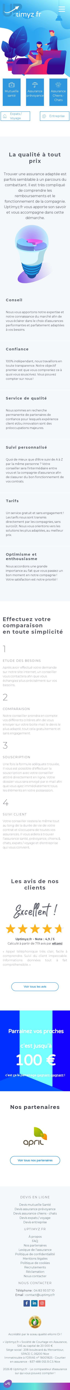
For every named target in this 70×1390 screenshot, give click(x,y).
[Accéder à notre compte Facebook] (27, 1303)
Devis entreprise (35, 1222)
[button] (7, 1383)
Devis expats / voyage (35, 1218)
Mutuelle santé (11, 88)
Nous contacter (35, 1276)
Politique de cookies (35, 1263)
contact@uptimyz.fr (40, 1295)
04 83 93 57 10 (44, 1290)
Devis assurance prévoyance (35, 1209)
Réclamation (35, 1271)
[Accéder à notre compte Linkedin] (34, 1303)
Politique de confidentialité (35, 1254)
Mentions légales (35, 1258)
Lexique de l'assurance (35, 1250)
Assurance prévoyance (35, 89)
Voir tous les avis (35, 1001)
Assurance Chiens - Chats (58, 91)
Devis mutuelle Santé (35, 1204)
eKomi (57, 958)
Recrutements (35, 1267)
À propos (35, 1236)
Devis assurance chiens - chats (35, 1213)
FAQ (35, 1241)
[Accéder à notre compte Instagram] (42, 1303)
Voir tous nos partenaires (35, 1160)
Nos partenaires (35, 1245)
